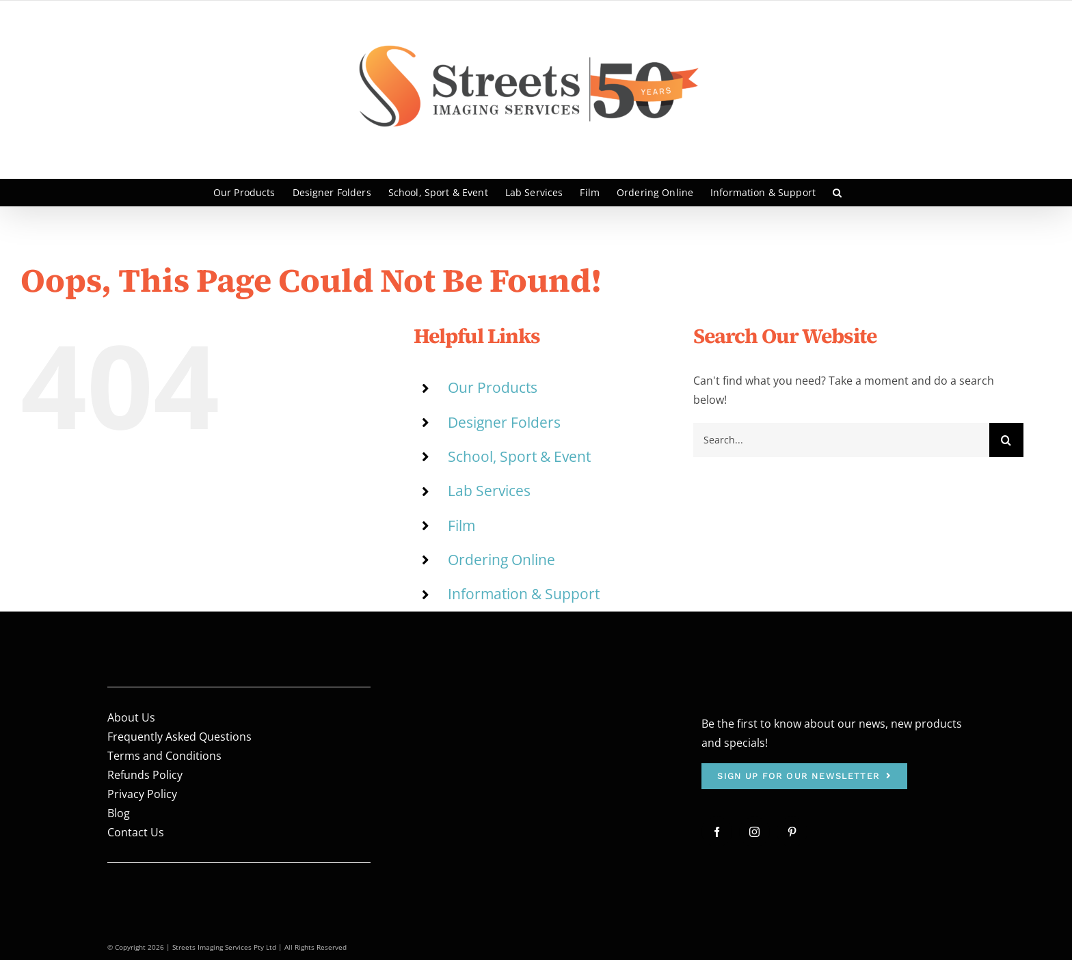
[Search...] (841, 440)
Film (461, 525)
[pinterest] (792, 832)
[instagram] (754, 832)
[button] (837, 192)
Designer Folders (504, 422)
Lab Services (489, 490)
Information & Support (524, 593)
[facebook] (716, 832)
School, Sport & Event (519, 456)
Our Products (492, 387)
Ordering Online (501, 559)
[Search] (1006, 440)
